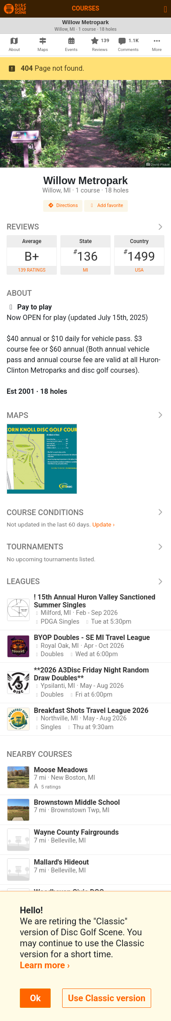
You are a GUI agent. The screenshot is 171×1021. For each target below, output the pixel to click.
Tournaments (85, 546)
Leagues (85, 581)
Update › (103, 524)
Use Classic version (106, 998)
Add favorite (106, 205)
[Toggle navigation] (165, 9)
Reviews (85, 226)
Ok (35, 998)
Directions (63, 205)
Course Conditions (85, 512)
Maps (85, 415)
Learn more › (45, 965)
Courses (85, 8)
